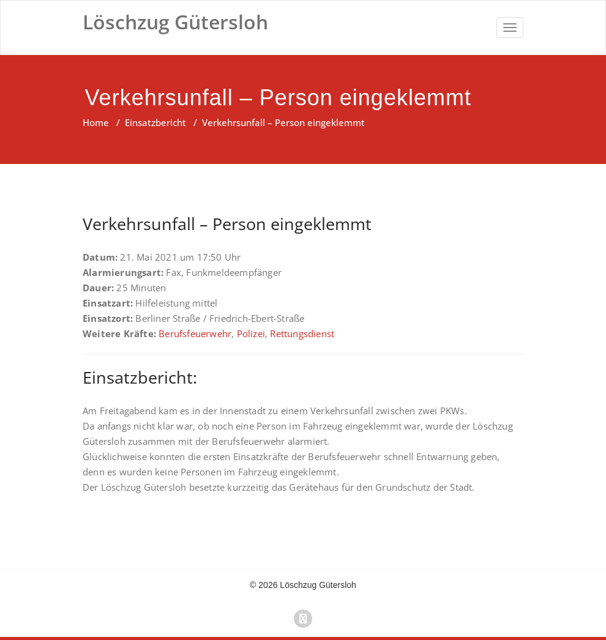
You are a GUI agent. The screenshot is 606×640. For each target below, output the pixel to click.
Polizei (251, 333)
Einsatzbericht (155, 122)
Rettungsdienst (302, 333)
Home (96, 122)
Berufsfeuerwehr (195, 333)
